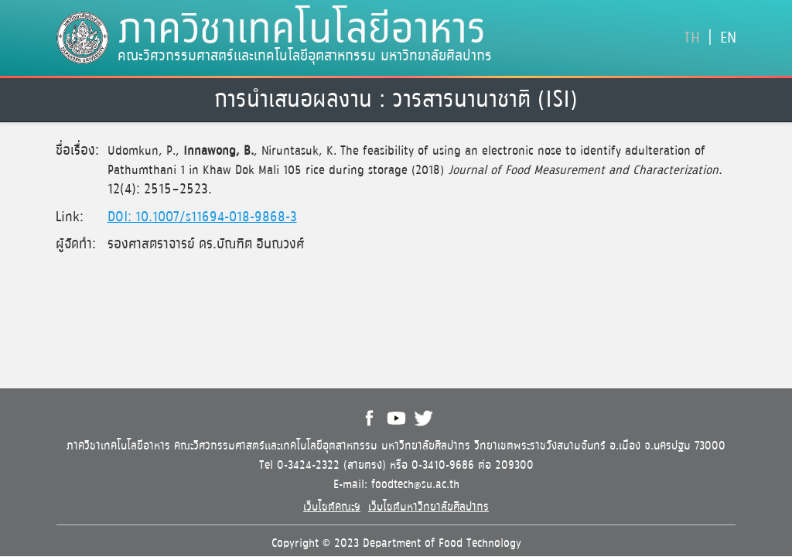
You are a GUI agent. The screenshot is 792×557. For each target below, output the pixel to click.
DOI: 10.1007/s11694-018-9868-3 (202, 217)
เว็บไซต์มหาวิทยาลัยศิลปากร (428, 507)
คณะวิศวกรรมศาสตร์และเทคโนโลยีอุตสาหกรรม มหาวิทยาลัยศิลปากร (305, 56)
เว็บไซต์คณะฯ (331, 507)
